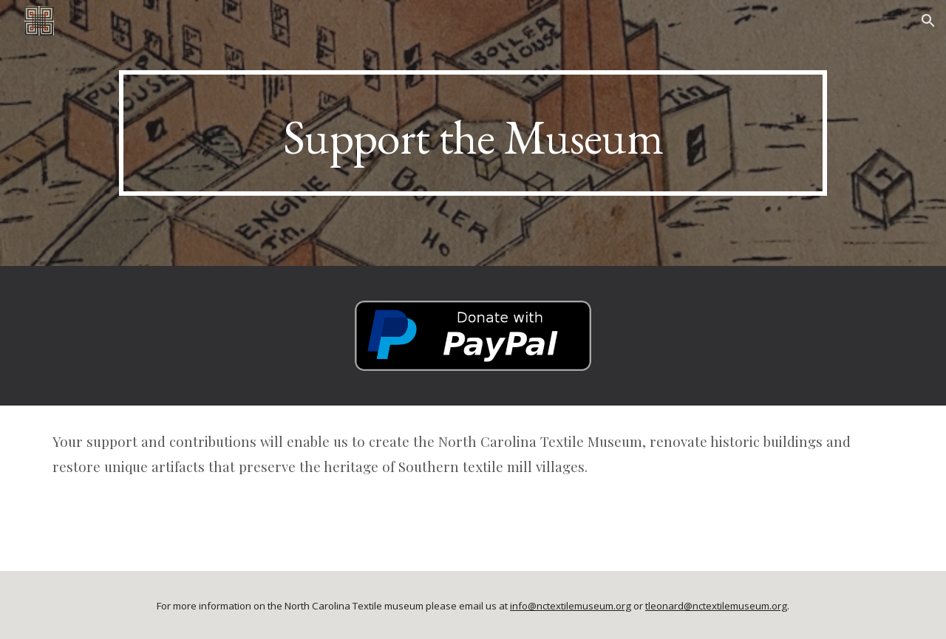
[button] (928, 20)
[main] (472, 133)
